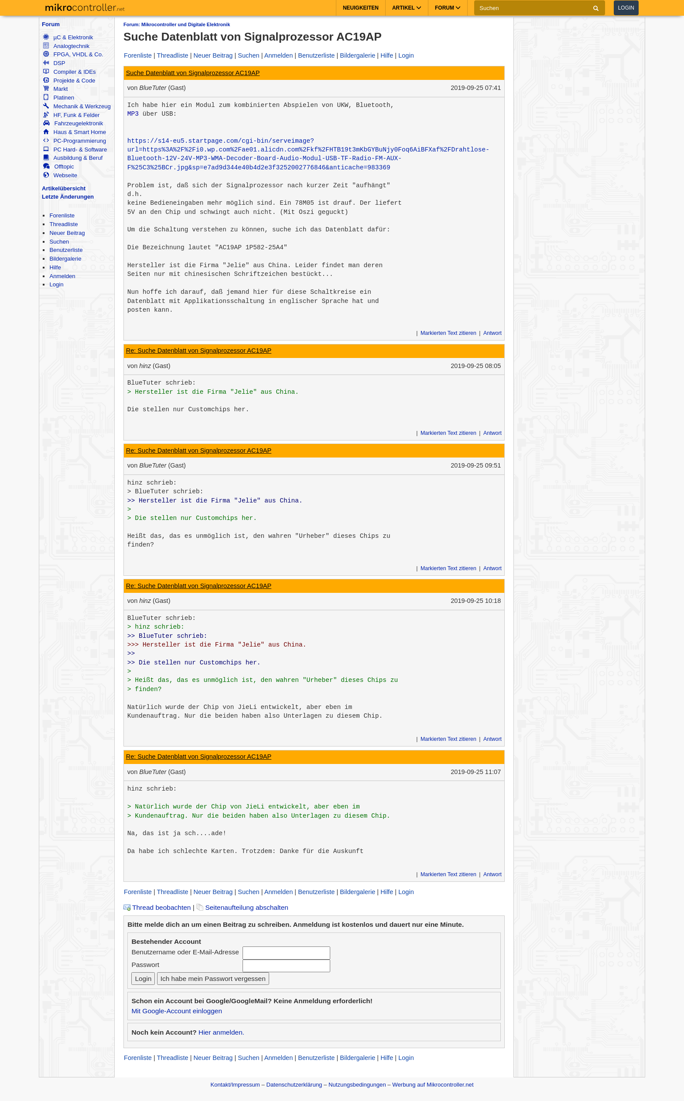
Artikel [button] (406, 8)
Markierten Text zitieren (448, 333)
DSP (54, 63)
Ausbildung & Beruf (73, 158)
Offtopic (58, 166)
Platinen (58, 97)
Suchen (59, 241)
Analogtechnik (66, 46)
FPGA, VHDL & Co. (73, 54)
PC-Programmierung (74, 141)
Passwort (145, 964)
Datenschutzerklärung (294, 1084)
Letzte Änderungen (68, 196)
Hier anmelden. (221, 1032)
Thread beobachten (157, 907)
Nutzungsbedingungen (357, 1084)
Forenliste (62, 215)
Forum (51, 24)
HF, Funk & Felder (71, 115)
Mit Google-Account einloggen (176, 1011)
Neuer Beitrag (67, 233)
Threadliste (63, 224)
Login (626, 8)
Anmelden (62, 276)
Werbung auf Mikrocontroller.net (432, 1084)
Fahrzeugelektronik (73, 123)
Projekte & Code (69, 80)
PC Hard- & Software (75, 149)
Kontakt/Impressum (235, 1084)
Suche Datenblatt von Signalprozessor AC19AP (193, 72)
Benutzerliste (65, 250)
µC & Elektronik (68, 37)
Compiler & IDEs (69, 72)
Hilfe (55, 267)
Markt (55, 89)
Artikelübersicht (64, 188)
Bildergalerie (65, 258)
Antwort (492, 333)
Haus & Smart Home (74, 132)
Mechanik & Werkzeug (76, 106)
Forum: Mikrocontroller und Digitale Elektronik (176, 24)
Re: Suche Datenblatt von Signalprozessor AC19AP (199, 350)
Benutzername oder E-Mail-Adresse (185, 952)
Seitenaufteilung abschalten (242, 907)
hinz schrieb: (152, 482)
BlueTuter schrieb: (161, 382)
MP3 (133, 114)
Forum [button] (448, 8)
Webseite (60, 175)
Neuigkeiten (361, 8)
